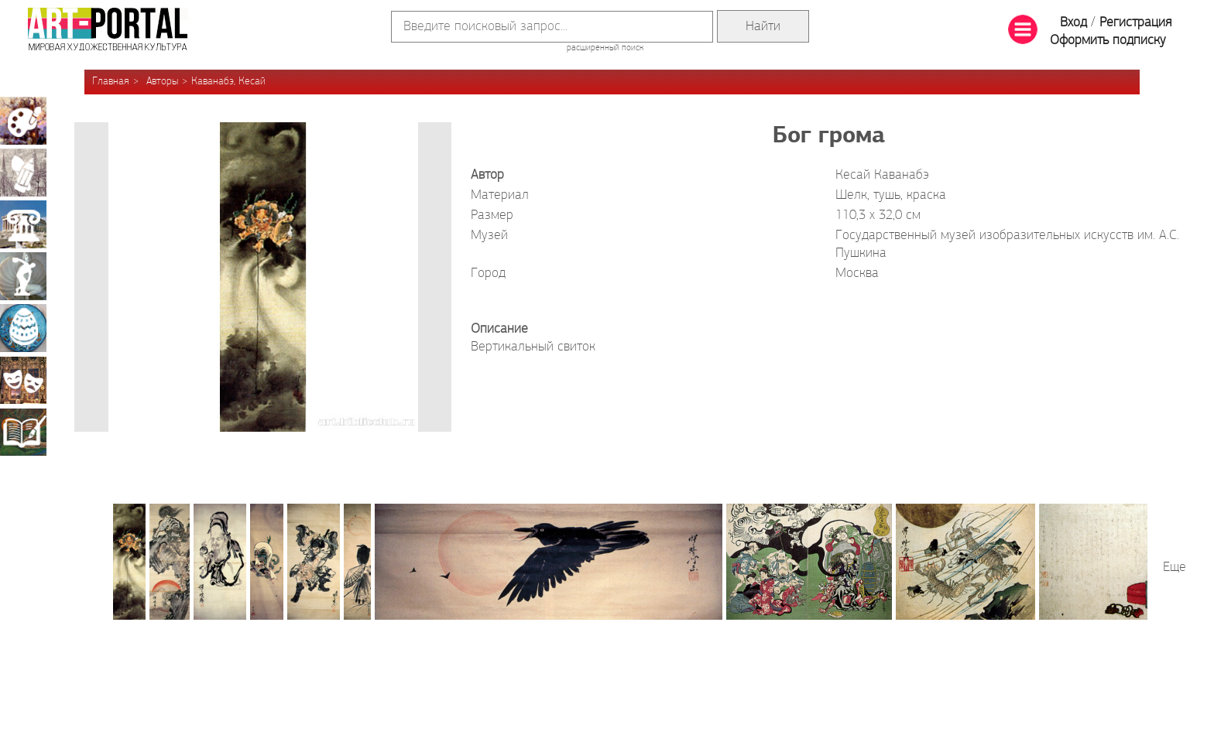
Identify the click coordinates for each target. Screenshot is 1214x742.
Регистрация (1135, 22)
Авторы (162, 81)
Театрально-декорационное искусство (23, 380)
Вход (1073, 22)
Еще (1174, 567)
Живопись (23, 121)
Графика (23, 173)
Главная (110, 81)
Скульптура (23, 276)
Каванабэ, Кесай (228, 81)
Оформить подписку (1108, 40)
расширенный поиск (605, 48)
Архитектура (23, 224)
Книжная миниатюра (23, 432)
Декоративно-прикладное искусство (23, 328)
